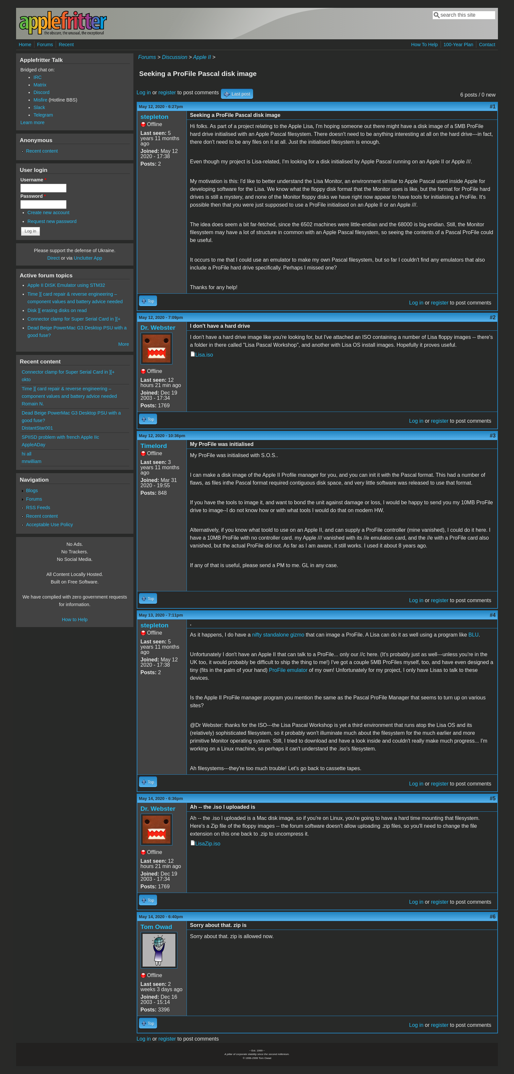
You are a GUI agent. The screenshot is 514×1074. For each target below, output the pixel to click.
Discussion (174, 57)
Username (33, 179)
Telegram (43, 115)
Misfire (40, 99)
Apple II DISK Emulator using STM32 (66, 285)
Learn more (32, 122)
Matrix (39, 84)
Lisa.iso (204, 355)
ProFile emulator (288, 670)
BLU (473, 635)
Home (25, 44)
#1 (493, 106)
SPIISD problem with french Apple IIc (60, 437)
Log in (144, 92)
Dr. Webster (158, 327)
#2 (493, 317)
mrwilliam (31, 461)
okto (26, 379)
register (167, 92)
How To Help (424, 44)
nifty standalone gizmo (278, 635)
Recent (66, 44)
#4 (493, 615)
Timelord (154, 445)
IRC (37, 77)
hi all (26, 453)
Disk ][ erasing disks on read (57, 310)
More (123, 344)
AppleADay (33, 444)
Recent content (42, 151)
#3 (493, 435)
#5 (493, 798)
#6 (493, 916)
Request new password (52, 221)
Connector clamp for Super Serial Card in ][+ (74, 319)
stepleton (154, 116)
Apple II (202, 57)
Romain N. (33, 403)
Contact (487, 44)
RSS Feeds (38, 507)
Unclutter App (88, 258)
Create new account (48, 212)
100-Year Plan (458, 44)
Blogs (32, 490)
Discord (41, 92)
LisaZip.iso (207, 843)
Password (33, 196)
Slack (39, 107)
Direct (53, 258)
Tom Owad (156, 926)
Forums (45, 44)
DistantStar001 (37, 428)
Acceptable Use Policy (49, 524)
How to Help (75, 619)
